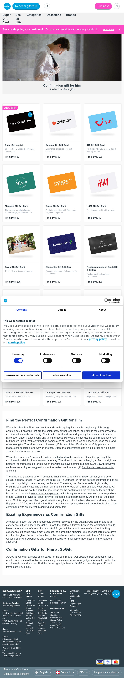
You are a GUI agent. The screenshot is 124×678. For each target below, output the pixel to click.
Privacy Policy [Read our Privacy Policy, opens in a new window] (56, 618)
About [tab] (102, 309)
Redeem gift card (26, 6)
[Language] (43, 672)
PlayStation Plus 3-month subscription (55, 503)
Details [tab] (62, 309)
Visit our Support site (11, 606)
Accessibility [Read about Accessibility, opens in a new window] (55, 623)
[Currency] (83, 672)
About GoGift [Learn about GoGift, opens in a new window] (56, 625)
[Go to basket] (117, 6)
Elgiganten (12, 503)
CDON (23, 503)
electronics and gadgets (45, 493)
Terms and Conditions (16, 669)
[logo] (6, 6)
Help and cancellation (106, 672)
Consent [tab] (21, 309)
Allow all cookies (101, 375)
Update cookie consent (16, 674)
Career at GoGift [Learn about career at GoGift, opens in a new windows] (57, 628)
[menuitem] (6, 19)
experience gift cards (18, 532)
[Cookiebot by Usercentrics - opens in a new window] (106, 300)
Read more (108, 29)
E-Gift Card (30, 605)
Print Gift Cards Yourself (29, 625)
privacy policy (98, 339)
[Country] (65, 672)
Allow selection (62, 375)
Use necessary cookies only (22, 375)
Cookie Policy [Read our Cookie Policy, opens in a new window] (56, 620)
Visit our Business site (12, 631)
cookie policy (16, 342)
